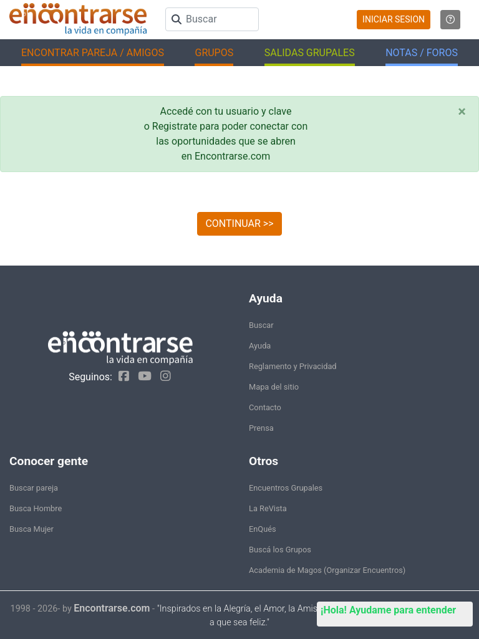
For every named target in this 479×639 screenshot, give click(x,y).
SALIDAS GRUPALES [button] (309, 53)
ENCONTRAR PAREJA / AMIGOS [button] (92, 53)
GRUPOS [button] (214, 53)
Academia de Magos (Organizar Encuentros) (327, 570)
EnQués (262, 529)
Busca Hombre (35, 508)
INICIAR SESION (393, 19)
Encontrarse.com (112, 608)
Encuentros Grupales (285, 487)
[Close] (461, 112)
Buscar (261, 325)
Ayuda (260, 345)
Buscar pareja (33, 487)
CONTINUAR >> (239, 223)
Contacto (265, 407)
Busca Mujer (31, 529)
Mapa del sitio (274, 387)
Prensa (261, 428)
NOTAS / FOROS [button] (421, 53)
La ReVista (268, 508)
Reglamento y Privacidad (293, 366)
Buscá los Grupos (280, 549)
